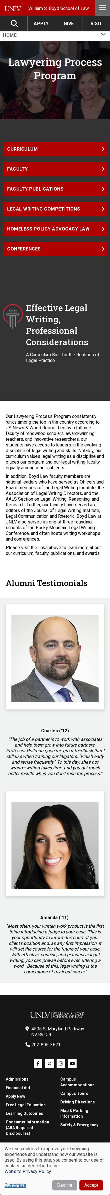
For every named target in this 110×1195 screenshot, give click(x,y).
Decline (64, 1185)
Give (69, 23)
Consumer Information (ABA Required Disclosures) (27, 1128)
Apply (41, 23)
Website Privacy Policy (28, 1171)
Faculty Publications (35, 189)
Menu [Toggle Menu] (102, 8)
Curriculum (22, 149)
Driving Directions (77, 1102)
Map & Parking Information (74, 1113)
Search (15, 23)
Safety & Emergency (79, 1125)
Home (10, 35)
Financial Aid (18, 1087)
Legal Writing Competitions (43, 209)
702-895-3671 (46, 1045)
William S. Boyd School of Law (58, 8)
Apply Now (15, 1096)
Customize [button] (15, 1185)
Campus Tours (74, 1093)
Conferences (24, 249)
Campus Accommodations (77, 1082)
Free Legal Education (26, 1105)
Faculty (17, 169)
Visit (97, 23)
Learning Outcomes (24, 1113)
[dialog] (55, 1169)
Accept (91, 1185)
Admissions (17, 1079)
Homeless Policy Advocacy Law (48, 229)
